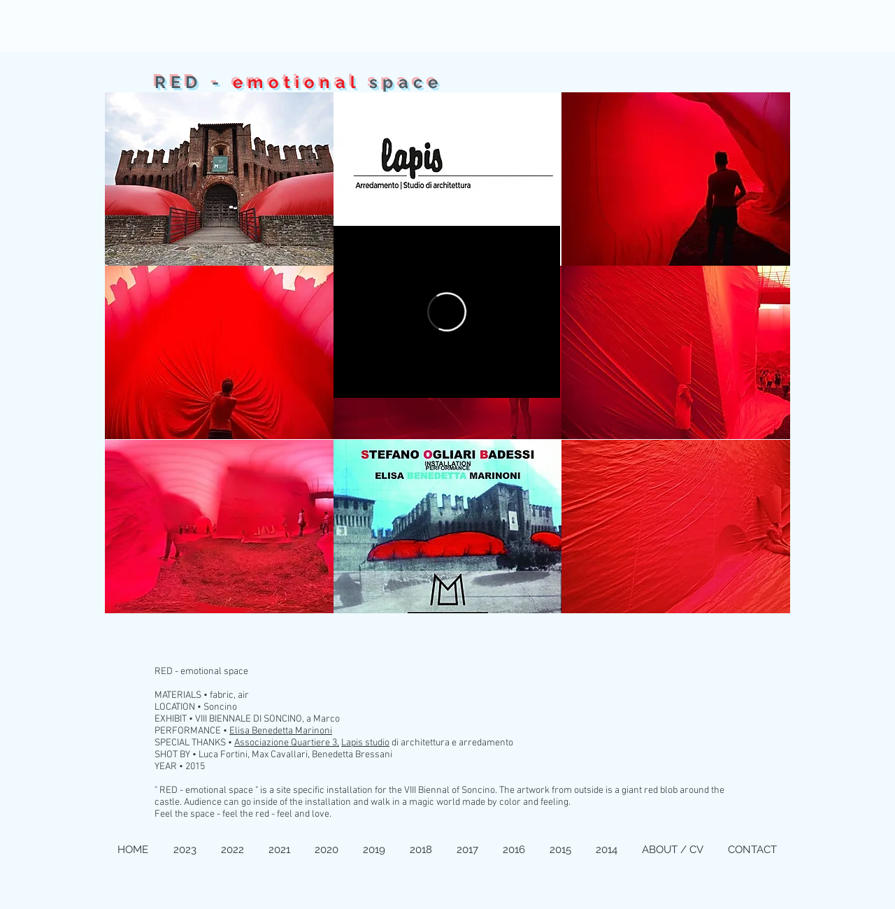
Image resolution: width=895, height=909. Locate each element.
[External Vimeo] (447, 312)
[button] (219, 179)
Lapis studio (365, 743)
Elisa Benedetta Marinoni (280, 731)
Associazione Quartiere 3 (285, 743)
